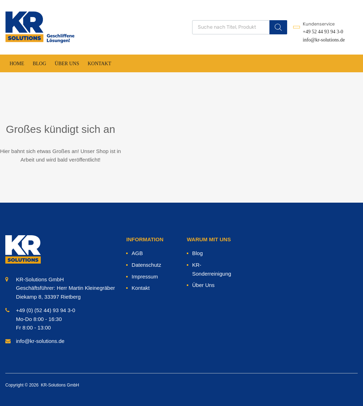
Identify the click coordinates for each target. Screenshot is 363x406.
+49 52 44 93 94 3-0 (320, 31)
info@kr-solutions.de (320, 40)
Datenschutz (146, 265)
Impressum (145, 277)
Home (17, 63)
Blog (39, 63)
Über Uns (67, 63)
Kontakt (99, 63)
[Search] (278, 27)
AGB (137, 253)
